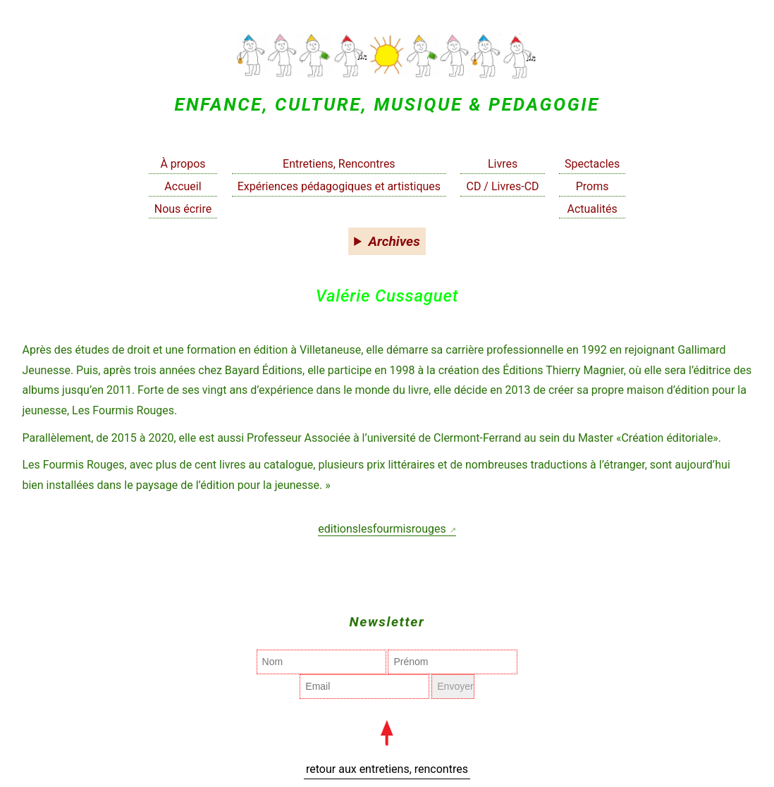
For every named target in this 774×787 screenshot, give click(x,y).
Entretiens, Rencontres (339, 164)
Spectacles (592, 164)
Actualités (592, 209)
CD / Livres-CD (502, 186)
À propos (182, 164)
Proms (592, 186)
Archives (394, 241)
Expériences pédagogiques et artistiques (339, 186)
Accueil (182, 186)
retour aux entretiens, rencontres (387, 769)
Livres (502, 164)
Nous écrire (183, 209)
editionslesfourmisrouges (382, 528)
